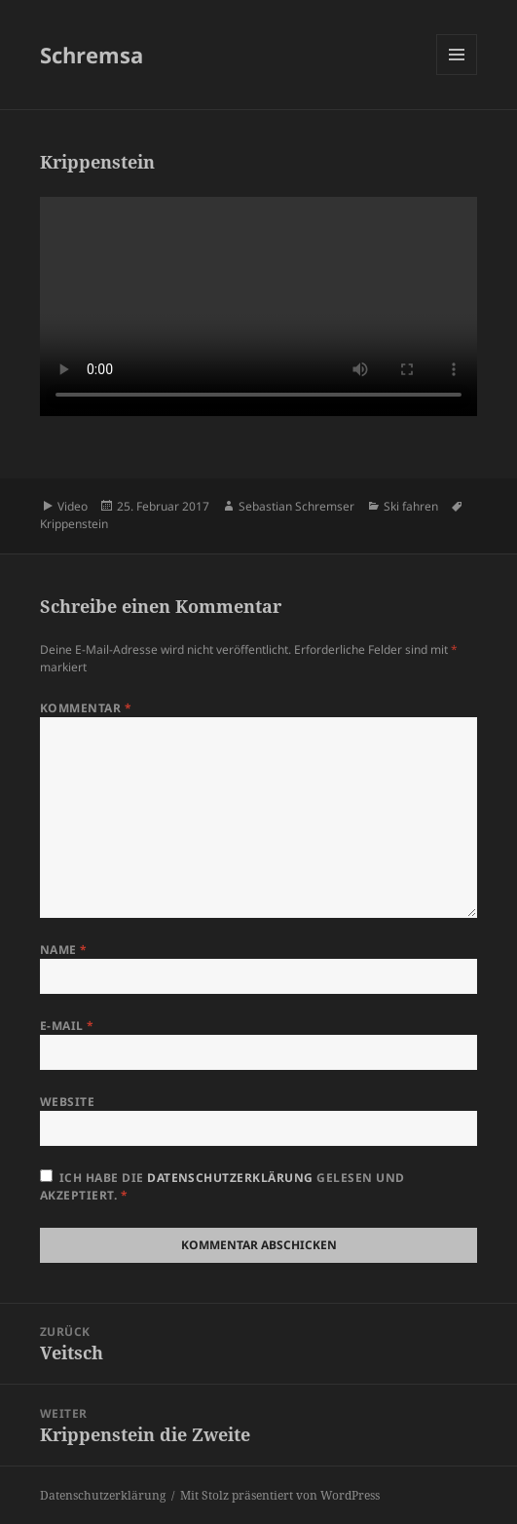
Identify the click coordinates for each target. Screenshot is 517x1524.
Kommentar (85, 708)
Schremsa (91, 54)
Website (67, 1101)
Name (64, 949)
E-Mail (67, 1025)
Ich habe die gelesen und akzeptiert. (222, 1186)
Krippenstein (74, 523)
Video (72, 506)
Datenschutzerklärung (231, 1177)
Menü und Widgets (457, 74)
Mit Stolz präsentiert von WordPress (280, 1495)
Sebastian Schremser (296, 506)
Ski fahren (411, 506)
